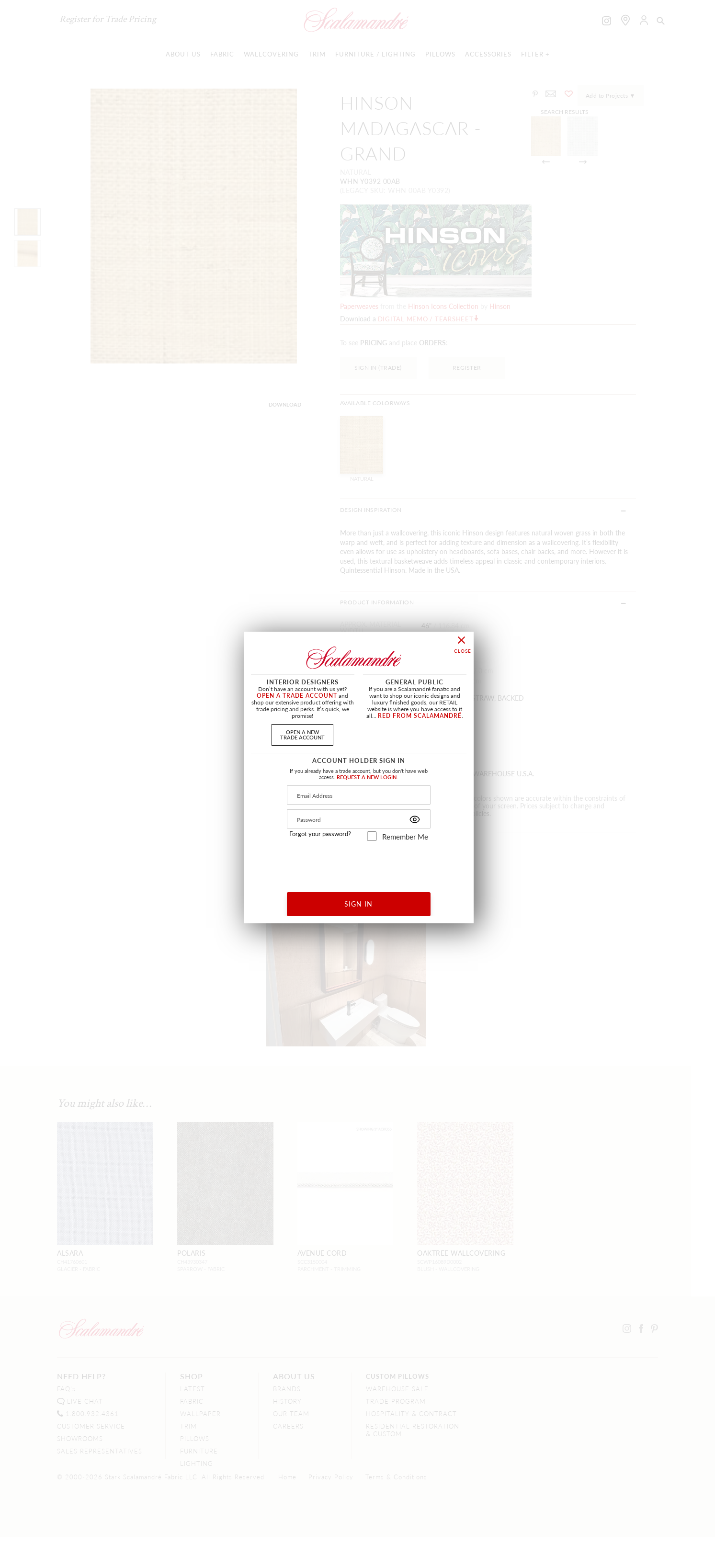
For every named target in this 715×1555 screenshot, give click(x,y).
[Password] (359, 819)
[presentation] (359, 863)
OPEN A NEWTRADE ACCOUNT (302, 734)
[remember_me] (372, 836)
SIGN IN (358, 903)
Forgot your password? (320, 833)
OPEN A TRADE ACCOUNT (297, 696)
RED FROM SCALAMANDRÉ (420, 716)
